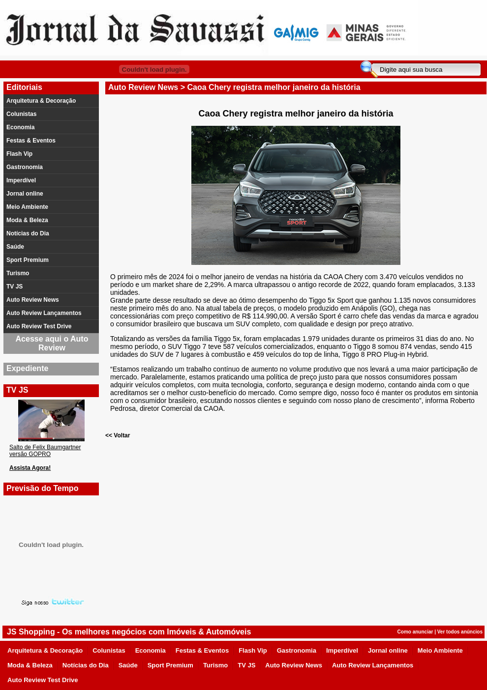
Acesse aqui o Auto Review (52, 343)
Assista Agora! (30, 467)
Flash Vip (19, 153)
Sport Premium (27, 260)
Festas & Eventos (31, 140)
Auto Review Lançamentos (44, 313)
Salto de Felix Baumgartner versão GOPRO (45, 451)
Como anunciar (415, 631)
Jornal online (24, 193)
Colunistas (21, 114)
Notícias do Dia (27, 233)
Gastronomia (24, 167)
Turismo (17, 273)
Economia (20, 127)
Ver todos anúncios (460, 631)
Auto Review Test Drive (38, 326)
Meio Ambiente (27, 206)
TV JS (14, 286)
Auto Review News (32, 299)
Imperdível (21, 180)
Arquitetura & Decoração (41, 100)
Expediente (27, 368)
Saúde (15, 246)
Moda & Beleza (27, 220)
